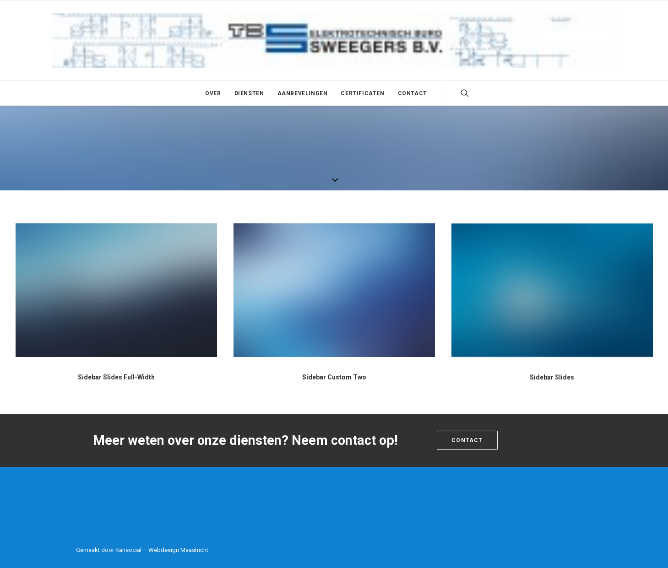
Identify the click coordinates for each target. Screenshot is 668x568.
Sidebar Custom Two (334, 377)
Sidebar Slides (552, 385)
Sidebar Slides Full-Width (116, 377)
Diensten (249, 93)
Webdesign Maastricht (178, 549)
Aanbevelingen (302, 93)
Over (213, 93)
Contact (412, 93)
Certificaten (362, 93)
